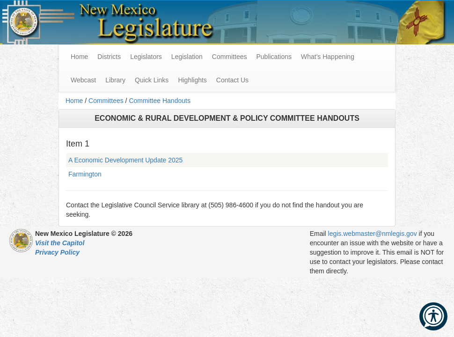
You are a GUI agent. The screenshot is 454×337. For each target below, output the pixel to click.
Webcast (83, 80)
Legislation (187, 56)
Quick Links (151, 80)
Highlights (192, 80)
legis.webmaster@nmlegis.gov (372, 233)
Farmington (85, 174)
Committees (229, 56)
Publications (274, 56)
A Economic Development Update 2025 (125, 160)
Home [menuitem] (79, 56)
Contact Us (232, 80)
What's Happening (327, 56)
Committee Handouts (159, 100)
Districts (109, 56)
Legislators (146, 56)
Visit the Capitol (59, 243)
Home (74, 100)
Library (115, 80)
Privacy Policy (57, 252)
